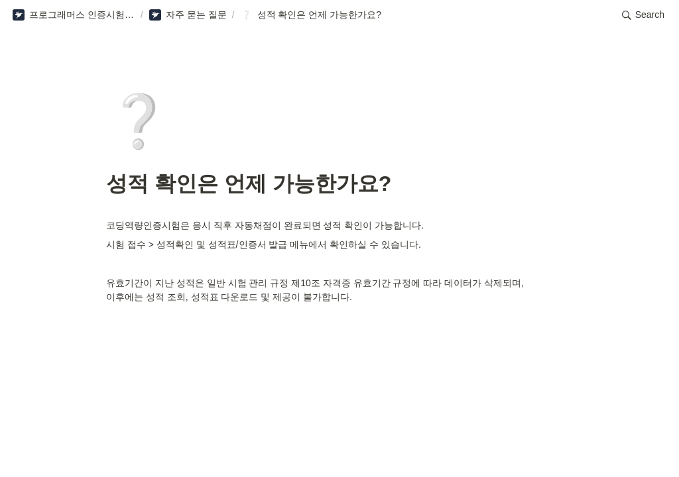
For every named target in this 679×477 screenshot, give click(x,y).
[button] (73, 15)
